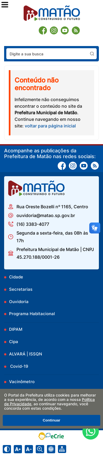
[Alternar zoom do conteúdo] (40, 449)
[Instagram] (54, 30)
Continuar (51, 420)
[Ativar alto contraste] (7, 449)
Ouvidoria (19, 301)
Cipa (13, 341)
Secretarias (20, 289)
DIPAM (15, 329)
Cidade (16, 277)
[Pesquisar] (92, 54)
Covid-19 (18, 366)
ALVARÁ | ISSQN (25, 354)
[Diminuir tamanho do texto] (29, 449)
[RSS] (76, 30)
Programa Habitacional (32, 313)
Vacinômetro (22, 381)
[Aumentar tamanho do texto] (18, 449)
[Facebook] (43, 30)
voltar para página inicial (50, 126)
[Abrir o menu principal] (5, 4)
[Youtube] (65, 30)
